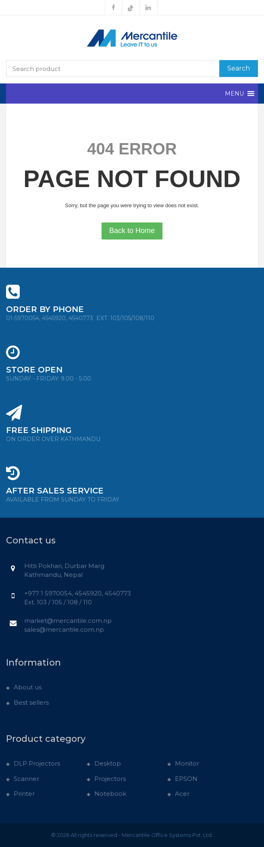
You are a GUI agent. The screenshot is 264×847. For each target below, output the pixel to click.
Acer (182, 793)
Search (238, 68)
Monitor (187, 763)
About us (28, 687)
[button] (234, 93)
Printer (24, 793)
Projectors (110, 778)
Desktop (107, 763)
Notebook (110, 793)
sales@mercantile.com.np (64, 629)
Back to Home (132, 231)
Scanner (26, 778)
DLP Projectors (37, 763)
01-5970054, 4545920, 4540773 (80, 318)
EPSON (186, 778)
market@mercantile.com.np (68, 620)
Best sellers (31, 702)
